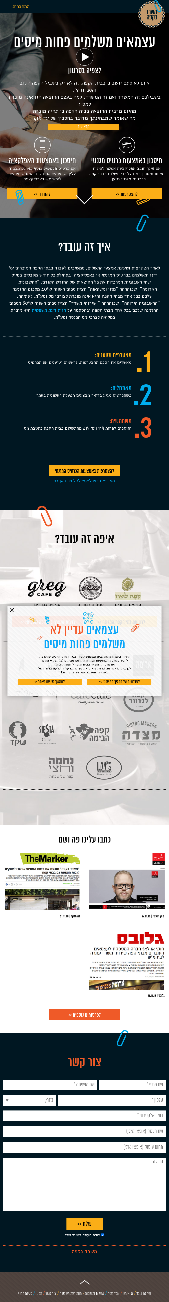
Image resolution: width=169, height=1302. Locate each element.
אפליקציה (113, 1294)
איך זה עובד (143, 1294)
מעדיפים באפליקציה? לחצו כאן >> (84, 481)
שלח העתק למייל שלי (82, 1235)
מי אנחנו (128, 1294)
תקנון (39, 1294)
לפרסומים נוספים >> (84, 1015)
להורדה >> (42, 194)
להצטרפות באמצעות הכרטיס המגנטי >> (84, 472)
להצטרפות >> (127, 194)
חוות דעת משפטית (49, 310)
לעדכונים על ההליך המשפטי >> (119, 682)
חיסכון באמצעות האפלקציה (42, 161)
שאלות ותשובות (94, 1294)
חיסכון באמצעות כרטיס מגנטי (126, 161)
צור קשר (51, 1294)
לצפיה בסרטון (84, 71)
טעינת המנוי (25, 1294)
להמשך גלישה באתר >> (50, 682)
